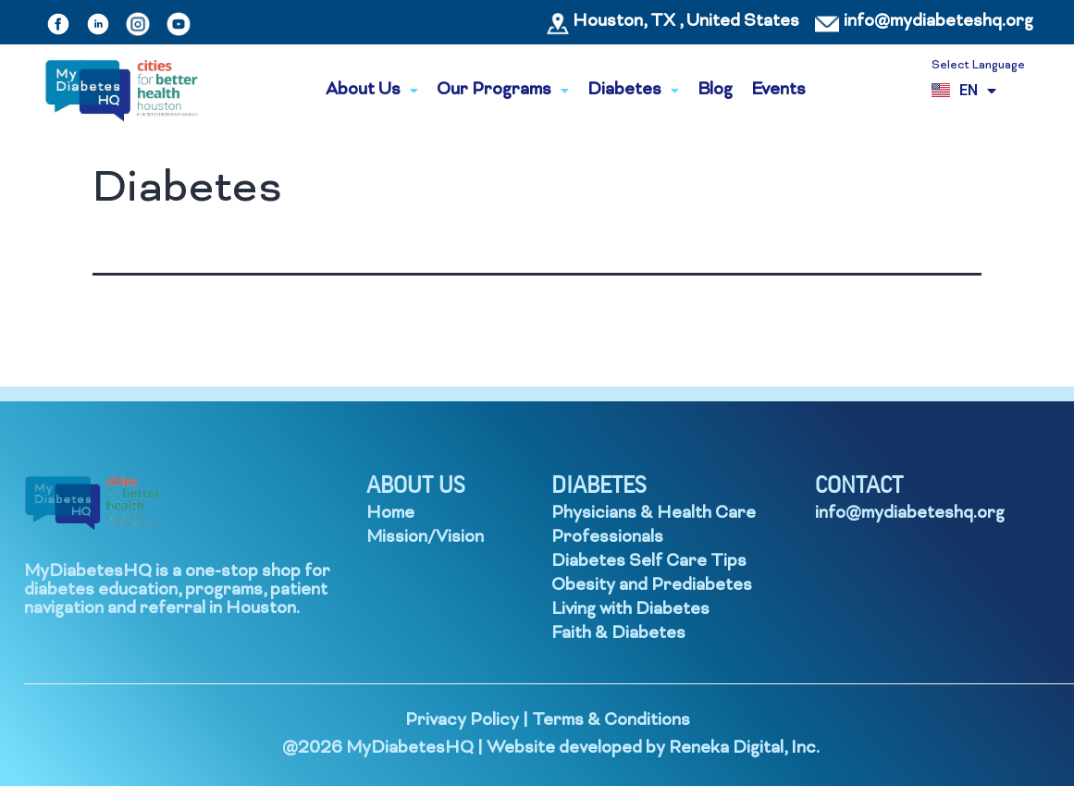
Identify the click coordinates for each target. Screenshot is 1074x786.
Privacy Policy (462, 720)
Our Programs (503, 90)
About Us (372, 90)
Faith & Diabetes (618, 634)
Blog (715, 90)
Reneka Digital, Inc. (744, 748)
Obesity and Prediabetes (651, 585)
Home (390, 513)
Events (778, 90)
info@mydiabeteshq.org (938, 21)
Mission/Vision (425, 537)
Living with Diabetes (630, 609)
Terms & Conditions (611, 720)
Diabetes (633, 90)
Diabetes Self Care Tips (649, 561)
